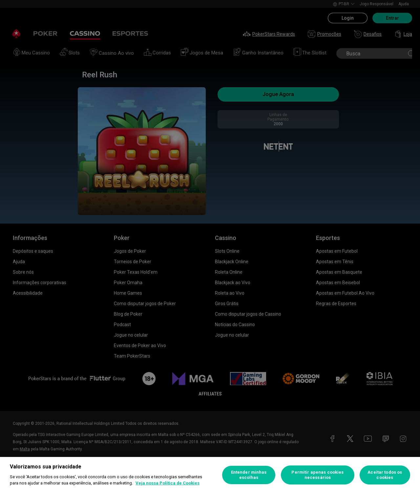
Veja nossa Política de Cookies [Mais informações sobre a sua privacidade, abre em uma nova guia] (168, 483)
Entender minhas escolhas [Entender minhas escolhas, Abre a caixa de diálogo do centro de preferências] (249, 475)
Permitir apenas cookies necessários (317, 475)
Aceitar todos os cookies (385, 475)
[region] (210, 475)
